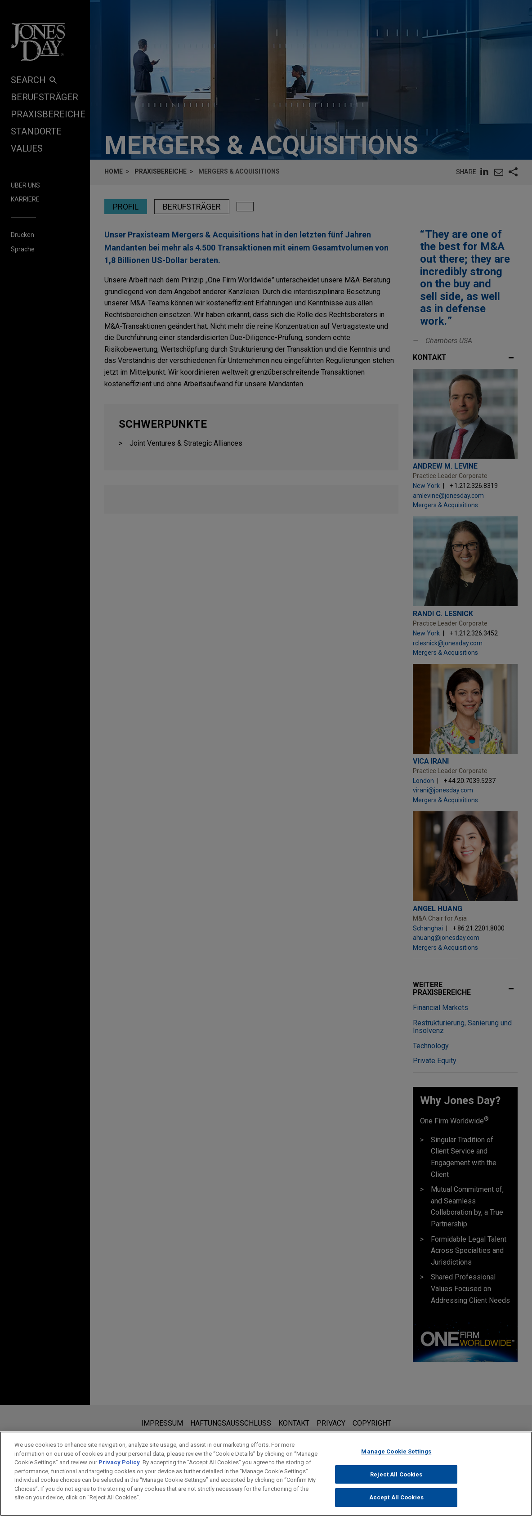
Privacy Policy (119, 1469)
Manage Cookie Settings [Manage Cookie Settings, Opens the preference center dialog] (396, 1458)
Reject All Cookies (396, 1481)
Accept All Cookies (396, 1504)
